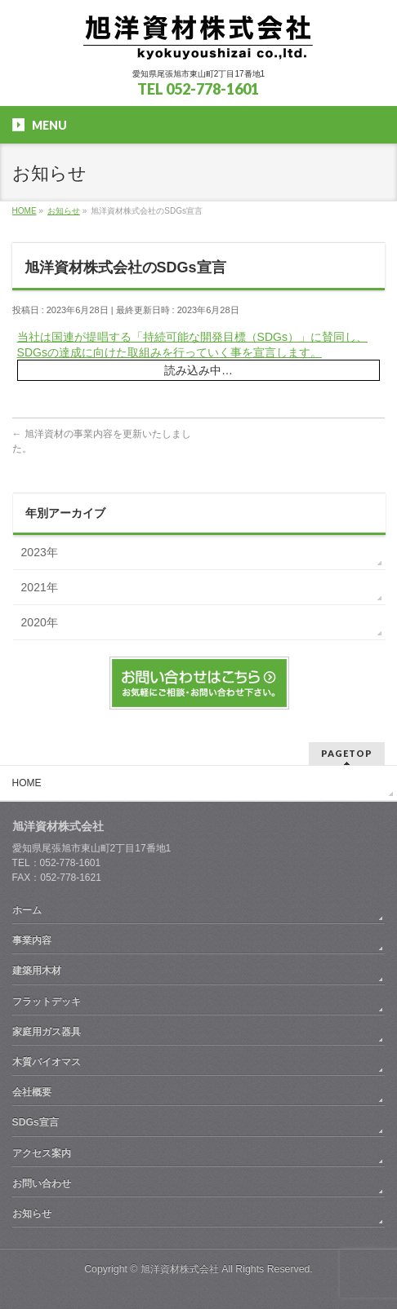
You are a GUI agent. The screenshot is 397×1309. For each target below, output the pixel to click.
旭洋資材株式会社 (180, 1269)
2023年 (39, 552)
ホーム (27, 910)
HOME (27, 783)
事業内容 (31, 940)
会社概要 (31, 1092)
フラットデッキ (46, 1001)
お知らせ (31, 1213)
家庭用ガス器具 (46, 1031)
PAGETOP (346, 753)
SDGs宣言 (35, 1122)
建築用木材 (36, 970)
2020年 (39, 622)
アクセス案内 (41, 1153)
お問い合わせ (41, 1183)
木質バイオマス (46, 1062)
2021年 (39, 587)
